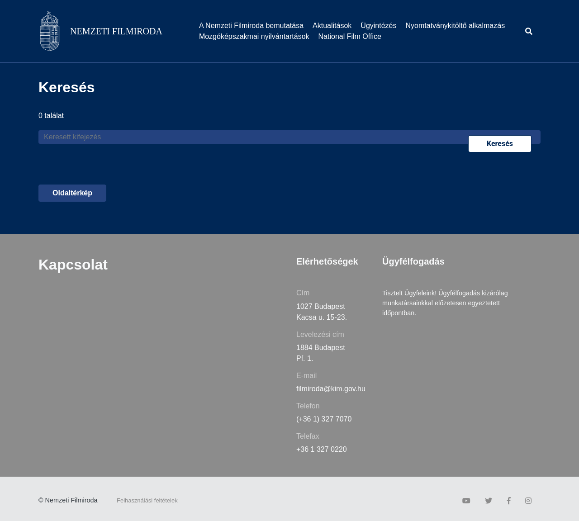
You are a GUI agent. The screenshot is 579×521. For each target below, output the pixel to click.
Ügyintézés (378, 25)
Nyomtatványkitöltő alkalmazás (455, 25)
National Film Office (349, 36)
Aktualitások (332, 25)
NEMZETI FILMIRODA (116, 31)
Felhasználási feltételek (147, 500)
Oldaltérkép (72, 193)
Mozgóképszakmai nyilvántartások (254, 36)
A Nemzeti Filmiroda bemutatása (251, 25)
